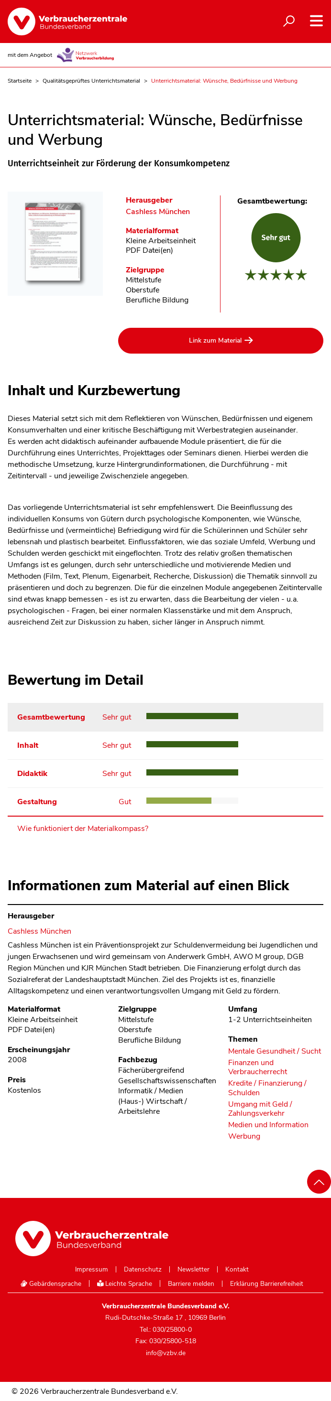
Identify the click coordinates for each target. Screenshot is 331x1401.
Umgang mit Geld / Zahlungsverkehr (260, 1109)
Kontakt (237, 1269)
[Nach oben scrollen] (319, 1182)
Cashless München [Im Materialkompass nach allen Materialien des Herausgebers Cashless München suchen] (158, 211)
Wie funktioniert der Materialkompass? (82, 828)
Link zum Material (215, 340)
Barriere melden (191, 1284)
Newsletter (193, 1269)
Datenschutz (143, 1269)
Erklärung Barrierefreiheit (266, 1284)
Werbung (244, 1136)
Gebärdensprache (50, 1283)
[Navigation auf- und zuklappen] (316, 21)
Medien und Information (268, 1125)
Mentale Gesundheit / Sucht (274, 1051)
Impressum (91, 1269)
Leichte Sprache (125, 1283)
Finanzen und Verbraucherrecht (257, 1067)
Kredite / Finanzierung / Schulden (267, 1088)
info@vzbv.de (166, 1353)
